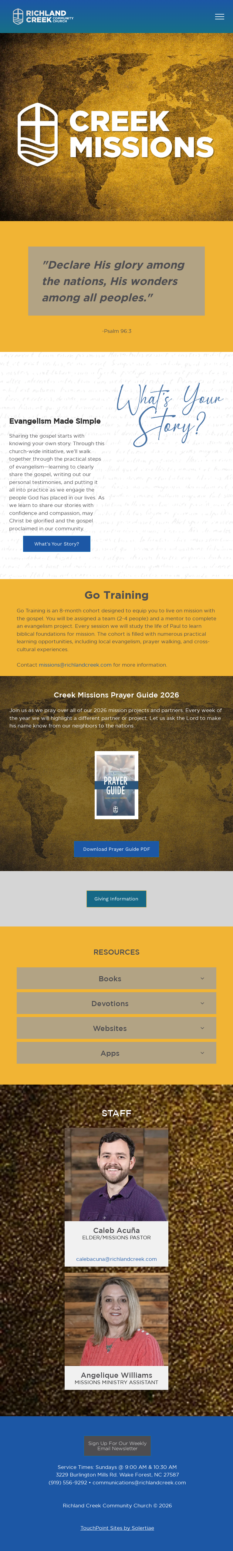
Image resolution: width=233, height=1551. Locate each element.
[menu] (220, 17)
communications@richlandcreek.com (139, 1482)
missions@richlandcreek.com (75, 665)
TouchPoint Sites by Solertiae (117, 1528)
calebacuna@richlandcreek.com (116, 1259)
